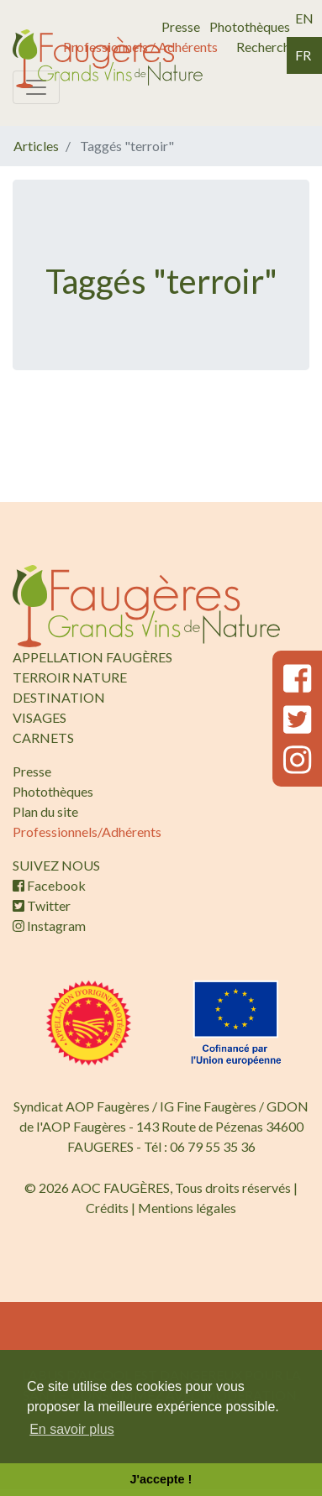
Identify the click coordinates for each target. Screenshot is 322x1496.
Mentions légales (187, 1208)
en (304, 18)
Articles (36, 146)
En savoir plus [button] (71, 1429)
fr (303, 55)
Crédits (107, 1208)
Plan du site (45, 811)
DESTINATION (59, 697)
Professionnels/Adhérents (87, 832)
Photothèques (249, 26)
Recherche (266, 47)
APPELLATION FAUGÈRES (92, 657)
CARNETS (43, 737)
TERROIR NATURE (70, 677)
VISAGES (39, 717)
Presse (180, 26)
